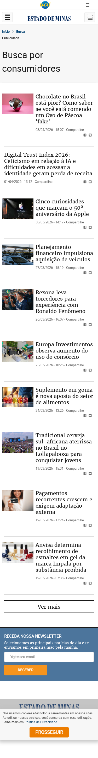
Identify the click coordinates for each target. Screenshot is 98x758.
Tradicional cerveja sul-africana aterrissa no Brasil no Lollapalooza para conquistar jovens (64, 448)
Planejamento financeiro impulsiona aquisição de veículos (64, 253)
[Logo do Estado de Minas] (49, 707)
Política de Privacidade (41, 722)
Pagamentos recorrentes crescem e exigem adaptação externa (64, 502)
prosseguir (49, 732)
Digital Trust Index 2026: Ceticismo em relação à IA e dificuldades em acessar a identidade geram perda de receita (48, 164)
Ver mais (49, 606)
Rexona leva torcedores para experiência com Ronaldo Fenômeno (60, 302)
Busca (20, 31)
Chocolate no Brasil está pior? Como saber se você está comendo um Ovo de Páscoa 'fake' (64, 109)
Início (6, 31)
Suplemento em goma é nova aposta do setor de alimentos (64, 396)
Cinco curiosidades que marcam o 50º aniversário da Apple (62, 207)
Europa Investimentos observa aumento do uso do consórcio (64, 350)
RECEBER (25, 669)
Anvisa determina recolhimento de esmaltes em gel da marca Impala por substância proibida (61, 557)
